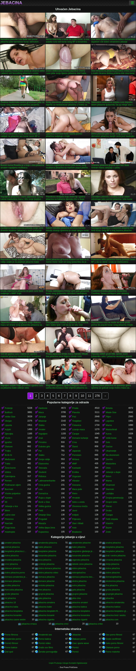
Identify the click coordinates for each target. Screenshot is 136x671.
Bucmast (9, 489)
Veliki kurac (111, 438)
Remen (8, 480)
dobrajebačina (79, 572)
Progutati (43, 519)
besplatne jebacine (47, 551)
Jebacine (76, 634)
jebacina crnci (61, 624)
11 (89, 395)
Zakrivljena (10, 476)
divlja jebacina (112, 564)
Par (40, 451)
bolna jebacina (12, 555)
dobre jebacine (113, 572)
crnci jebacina (11, 564)
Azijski (8, 429)
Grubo (109, 510)
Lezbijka (110, 493)
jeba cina (76, 598)
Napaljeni (43, 434)
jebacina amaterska (115, 602)
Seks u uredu (78, 502)
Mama (109, 425)
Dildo (108, 468)
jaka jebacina (45, 598)
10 (82, 395)
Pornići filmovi (11, 643)
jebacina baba (11, 607)
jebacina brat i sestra (115, 615)
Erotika (75, 472)
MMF (74, 463)
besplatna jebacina (115, 547)
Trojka (8, 451)
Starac (109, 506)
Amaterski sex (45, 634)
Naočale (9, 523)
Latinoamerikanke (47, 480)
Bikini (7, 510)
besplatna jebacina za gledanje (16, 551)
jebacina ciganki (79, 619)
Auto (74, 527)
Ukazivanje (111, 451)
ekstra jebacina (79, 581)
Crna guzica (44, 485)
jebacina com (112, 619)
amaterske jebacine (81, 543)
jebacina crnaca (29, 624)
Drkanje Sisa (45, 515)
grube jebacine (12, 594)
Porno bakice (11, 647)
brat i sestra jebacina (115, 555)
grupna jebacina (46, 594)
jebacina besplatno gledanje (117, 611)
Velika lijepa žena (47, 527)
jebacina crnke (96, 624)
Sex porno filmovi (114, 634)
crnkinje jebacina (46, 564)
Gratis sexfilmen (113, 639)
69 (6, 502)
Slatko (41, 455)
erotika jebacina (12, 585)
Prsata (75, 408)
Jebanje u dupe (113, 472)
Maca (41, 412)
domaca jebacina (47, 577)
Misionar (43, 421)
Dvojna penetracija (114, 498)
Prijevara (76, 519)
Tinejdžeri (76, 421)
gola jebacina (78, 589)
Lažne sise (10, 515)
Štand (75, 446)
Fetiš (41, 510)
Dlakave (8, 446)
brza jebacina (45, 560)
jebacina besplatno (81, 611)
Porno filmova (11, 634)
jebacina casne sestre (15, 619)
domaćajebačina (113, 577)
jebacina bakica (79, 607)
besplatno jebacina (115, 551)
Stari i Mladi (77, 523)
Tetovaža (43, 468)
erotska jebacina (46, 585)
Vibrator (76, 480)
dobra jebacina (79, 568)
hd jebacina (10, 598)
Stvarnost (110, 485)
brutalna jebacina (13, 560)
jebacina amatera (47, 602)
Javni (74, 510)
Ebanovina (44, 463)
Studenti (42, 472)
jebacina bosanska (81, 615)
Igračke (8, 442)
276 (97, 395)
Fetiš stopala (112, 519)
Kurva (108, 434)
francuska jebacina (14, 589)
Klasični (109, 523)
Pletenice (9, 519)
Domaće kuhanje (80, 438)
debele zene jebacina (82, 564)
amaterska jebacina (48, 543)
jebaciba (110, 598)
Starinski (110, 489)
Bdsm (108, 476)
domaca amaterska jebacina (16, 577)
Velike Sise (10, 416)
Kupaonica (44, 532)
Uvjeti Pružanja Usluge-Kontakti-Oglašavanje (68, 663)
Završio (109, 459)
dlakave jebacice (13, 568)
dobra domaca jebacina (50, 568)
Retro (74, 493)
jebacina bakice (113, 607)
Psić (74, 416)
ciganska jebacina (80, 560)
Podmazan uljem (13, 485)
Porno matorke (113, 652)
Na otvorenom (112, 455)
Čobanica (76, 425)
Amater (42, 429)
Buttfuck (8, 412)
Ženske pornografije (48, 652)
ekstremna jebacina (115, 581)
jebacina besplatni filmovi (50, 611)
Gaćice (109, 446)
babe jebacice (45, 547)
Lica (40, 489)
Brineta (109, 408)
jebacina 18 (10, 602)
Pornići (75, 652)
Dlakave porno (79, 639)
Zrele (108, 532)
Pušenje (8, 408)
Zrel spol (9, 652)
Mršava (75, 459)
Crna (74, 442)
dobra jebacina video (48, 572)
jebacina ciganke (46, 619)
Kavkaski (76, 468)
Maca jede (77, 489)
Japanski (76, 451)
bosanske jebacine (81, 555)
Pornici (75, 647)
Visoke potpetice (12, 493)
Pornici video (45, 643)
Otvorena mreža (80, 506)
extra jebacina (79, 585)
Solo (108, 442)
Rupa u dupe (45, 498)
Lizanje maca (78, 429)
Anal (41, 438)
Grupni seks (111, 502)
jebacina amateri (80, 602)
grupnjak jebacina (114, 594)
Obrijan (8, 421)
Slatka (41, 425)
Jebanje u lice (11, 506)
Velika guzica (45, 506)
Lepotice (110, 421)
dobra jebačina (113, 568)
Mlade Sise (111, 412)
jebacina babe (45, 607)
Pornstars (76, 455)
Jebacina (11, 3)
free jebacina (45, 589)
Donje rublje (44, 459)
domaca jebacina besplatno (83, 577)
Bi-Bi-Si (8, 455)
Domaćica (43, 493)
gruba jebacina (113, 589)
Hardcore (43, 408)
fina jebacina (112, 585)
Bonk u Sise (44, 502)
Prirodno (43, 442)
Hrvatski (76, 498)
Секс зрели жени (80, 643)
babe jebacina (79, 547)
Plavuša (76, 412)
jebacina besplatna (14, 611)
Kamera (8, 498)
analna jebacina (113, 543)
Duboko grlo (44, 446)
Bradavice (77, 532)
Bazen (109, 527)
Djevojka (9, 434)
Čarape (75, 434)
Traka (7, 463)
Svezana (76, 485)
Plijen (108, 416)
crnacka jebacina (114, 560)
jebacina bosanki (46, 615)
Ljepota (8, 425)
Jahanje (42, 416)
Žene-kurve (10, 468)
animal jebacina (12, 547)
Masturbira (111, 463)
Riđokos (42, 476)
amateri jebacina (12, 543)
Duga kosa (10, 527)
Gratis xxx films (46, 647)
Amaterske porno (13, 639)
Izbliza (8, 472)
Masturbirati (111, 429)
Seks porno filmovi (114, 643)
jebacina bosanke (13, 615)
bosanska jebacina (47, 555)
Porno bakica (45, 639)
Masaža (42, 523)
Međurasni (10, 459)
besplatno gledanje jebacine (83, 551)
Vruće (7, 438)
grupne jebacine (79, 594)
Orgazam (76, 476)
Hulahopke (10, 532)
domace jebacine (47, 581)
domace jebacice (13, 581)
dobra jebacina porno (15, 572)
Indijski (75, 515)
